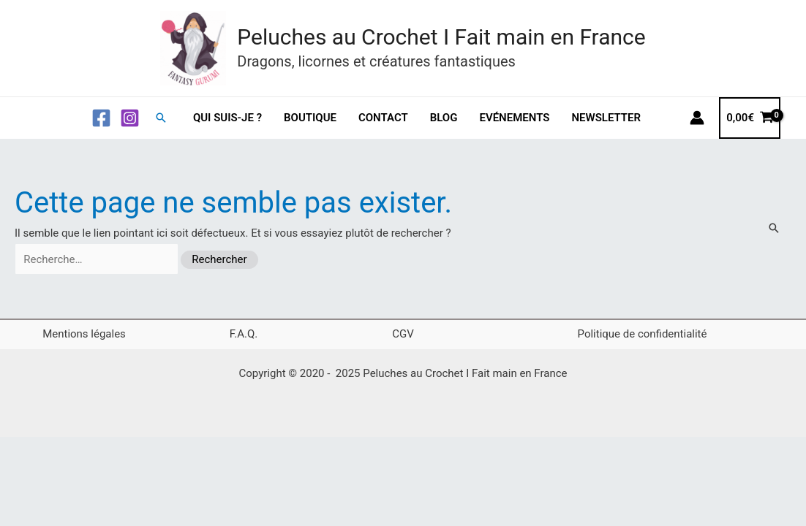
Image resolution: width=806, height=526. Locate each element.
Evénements (514, 117)
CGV (403, 333)
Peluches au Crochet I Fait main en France (441, 37)
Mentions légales (84, 333)
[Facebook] (101, 118)
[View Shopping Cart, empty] (749, 118)
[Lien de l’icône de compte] (697, 117)
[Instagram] (130, 118)
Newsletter (606, 117)
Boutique (310, 117)
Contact (383, 117)
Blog (444, 117)
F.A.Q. (244, 333)
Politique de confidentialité (642, 333)
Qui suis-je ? (227, 117)
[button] (160, 117)
